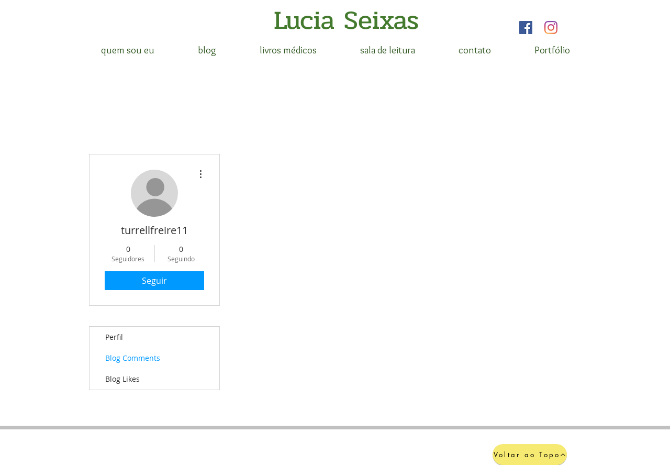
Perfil (114, 337)
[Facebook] (525, 27)
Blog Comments (132, 358)
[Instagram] (550, 27)
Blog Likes (122, 379)
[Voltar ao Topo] (530, 454)
